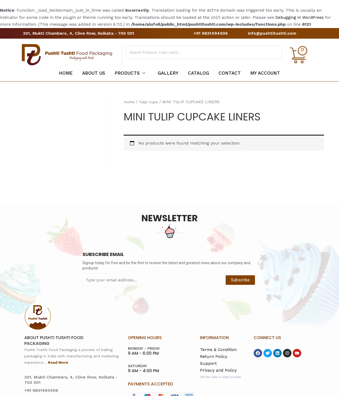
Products (129, 73)
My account (268, 73)
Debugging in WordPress (300, 17)
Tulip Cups (149, 102)
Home (63, 73)
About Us (91, 73)
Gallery (168, 73)
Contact (232, 73)
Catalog (199, 73)
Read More (58, 362)
